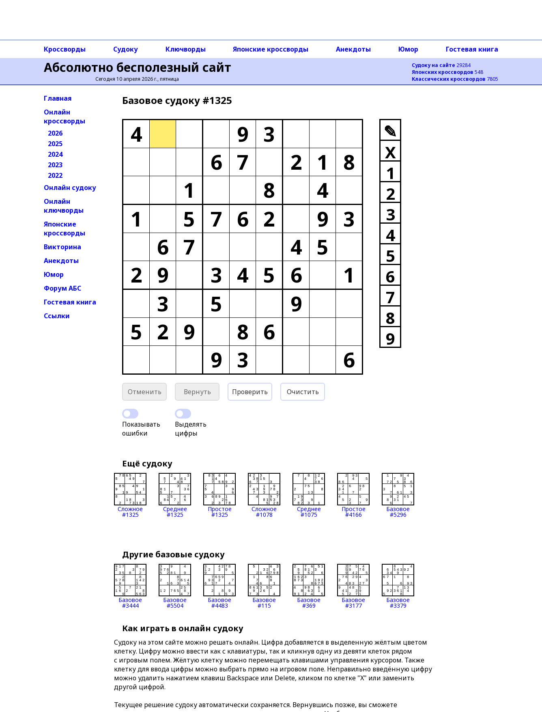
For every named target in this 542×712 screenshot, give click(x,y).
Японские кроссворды (270, 49)
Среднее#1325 (175, 495)
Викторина (62, 246)
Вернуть (197, 391)
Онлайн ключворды (64, 206)
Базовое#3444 (130, 586)
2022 (55, 175)
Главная (58, 98)
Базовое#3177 (353, 586)
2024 (55, 154)
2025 (55, 143)
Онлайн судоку (70, 187)
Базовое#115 (264, 586)
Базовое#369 (309, 586)
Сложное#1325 (130, 495)
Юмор (408, 49)
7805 (455, 79)
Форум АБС (62, 288)
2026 (55, 133)
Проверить (250, 391)
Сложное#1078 (264, 495)
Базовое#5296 (398, 495)
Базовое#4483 (219, 586)
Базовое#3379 (398, 586)
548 (447, 72)
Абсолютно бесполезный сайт (137, 67)
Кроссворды (65, 49)
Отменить (144, 391)
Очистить (303, 391)
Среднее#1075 (309, 495)
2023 (55, 164)
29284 (441, 65)
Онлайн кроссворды (64, 116)
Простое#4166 (353, 495)
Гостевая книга (472, 49)
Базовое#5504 (175, 586)
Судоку (125, 49)
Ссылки (57, 315)
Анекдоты (353, 49)
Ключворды (186, 49)
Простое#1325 (219, 495)
